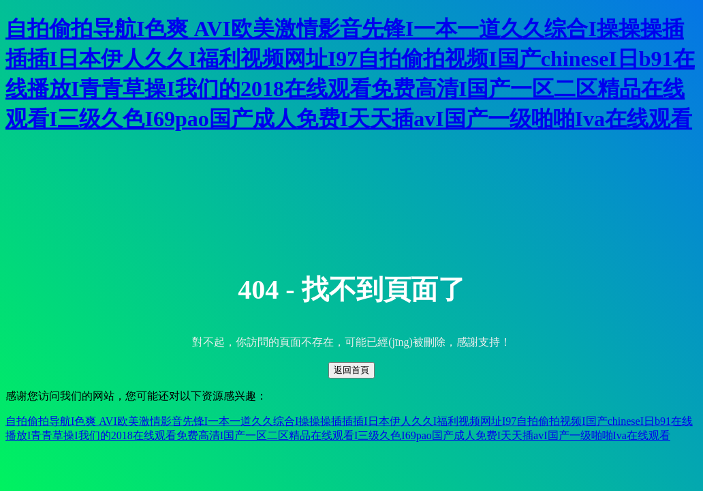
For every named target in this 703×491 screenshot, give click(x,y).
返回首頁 (351, 370)
